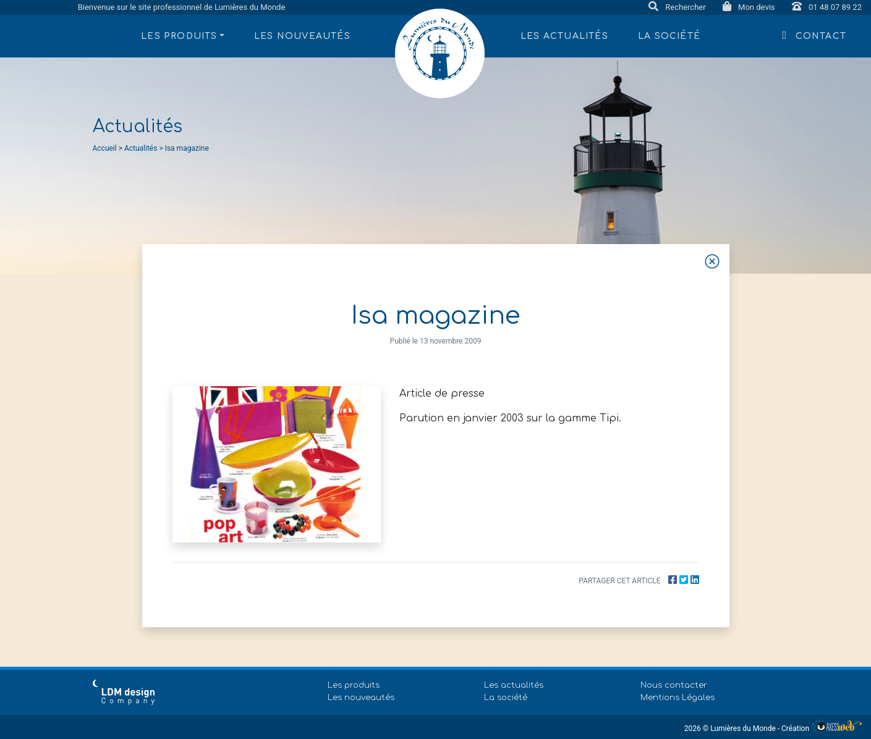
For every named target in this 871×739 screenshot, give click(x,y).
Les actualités (564, 36)
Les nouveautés (302, 36)
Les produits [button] (179, 36)
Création (821, 728)
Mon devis (750, 7)
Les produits (354, 685)
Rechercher (678, 7)
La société (669, 36)
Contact (814, 35)
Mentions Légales (677, 697)
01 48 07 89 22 (827, 7)
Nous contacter (673, 685)
